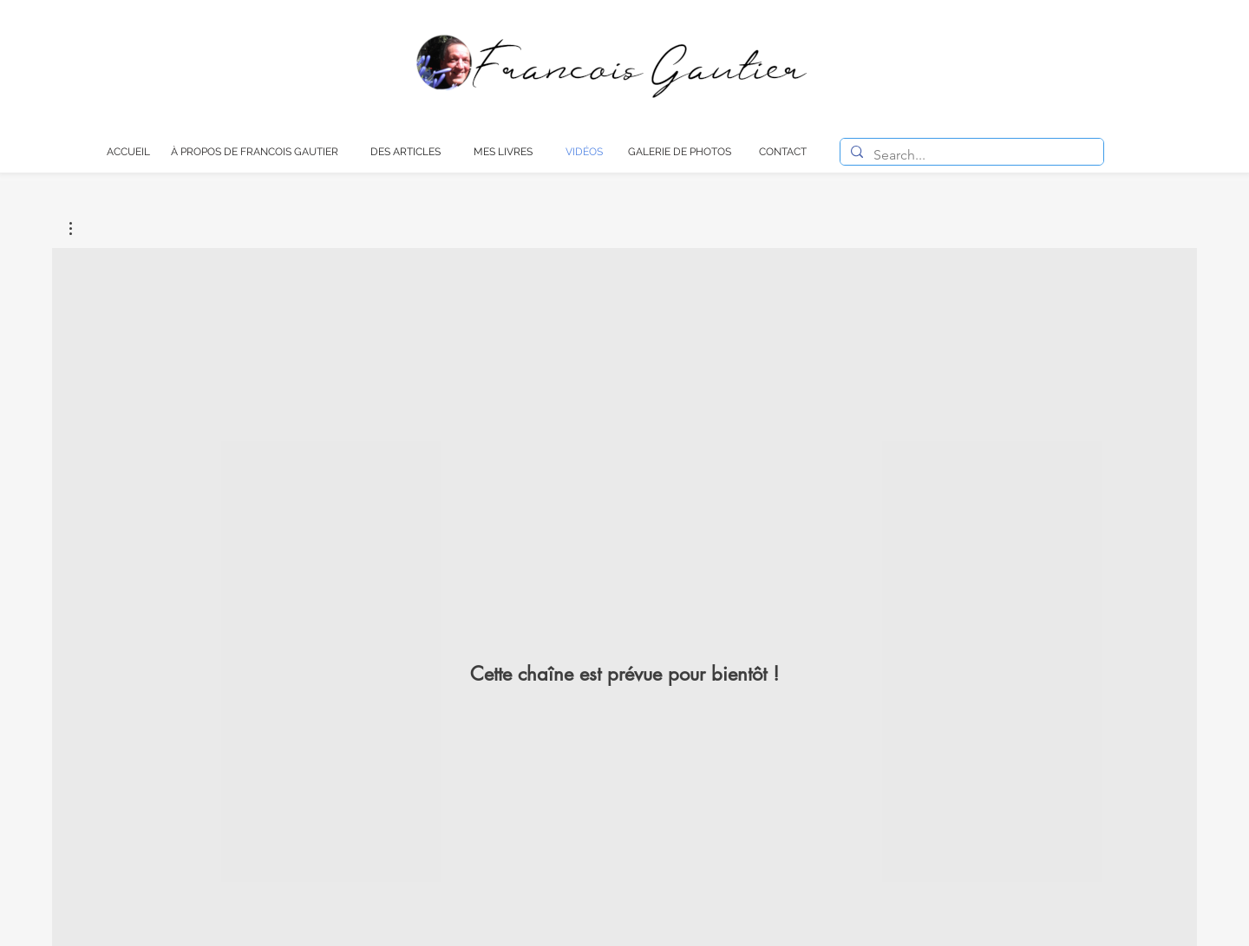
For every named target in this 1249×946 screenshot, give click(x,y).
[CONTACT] (783, 151)
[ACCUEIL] (128, 151)
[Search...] (970, 155)
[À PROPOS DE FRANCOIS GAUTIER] (254, 151)
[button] (79, 228)
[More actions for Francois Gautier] (79, 228)
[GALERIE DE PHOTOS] (679, 151)
